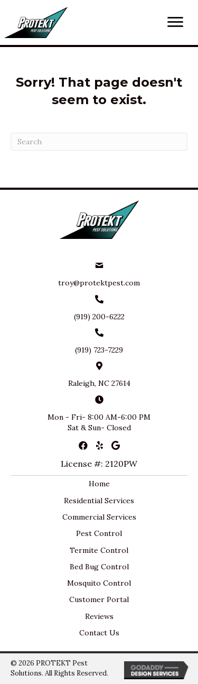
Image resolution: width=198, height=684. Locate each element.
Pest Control (99, 533)
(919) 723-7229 (99, 350)
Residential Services (99, 500)
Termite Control (99, 550)
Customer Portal (99, 599)
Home (99, 483)
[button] (175, 22)
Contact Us (99, 632)
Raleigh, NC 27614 (99, 383)
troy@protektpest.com (99, 283)
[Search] (99, 142)
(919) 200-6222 (99, 316)
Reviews (99, 616)
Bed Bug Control (99, 566)
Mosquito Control (99, 583)
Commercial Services (99, 517)
